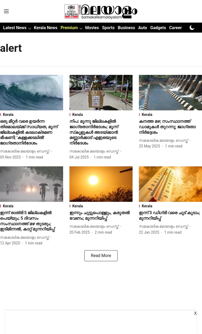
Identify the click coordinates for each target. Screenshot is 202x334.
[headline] (31, 132)
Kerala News (45, 27)
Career (175, 27)
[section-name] (31, 114)
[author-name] (25, 151)
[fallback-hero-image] (31, 92)
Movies (92, 27)
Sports (108, 27)
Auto (142, 27)
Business (126, 27)
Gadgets (158, 27)
